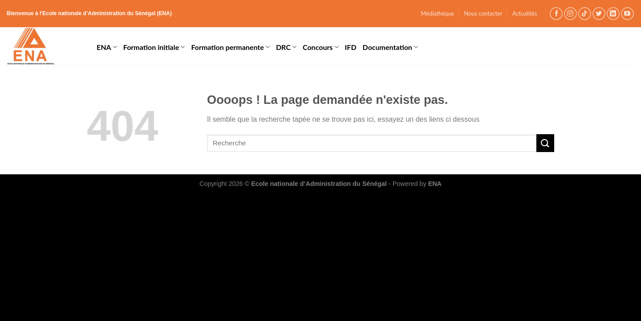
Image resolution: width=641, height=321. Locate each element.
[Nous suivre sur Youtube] (627, 13)
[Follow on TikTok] (584, 13)
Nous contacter (483, 13)
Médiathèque (437, 13)
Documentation (390, 47)
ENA (107, 47)
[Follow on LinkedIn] (613, 13)
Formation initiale (154, 47)
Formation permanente (230, 47)
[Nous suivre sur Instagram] (570, 13)
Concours (321, 47)
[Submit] (545, 143)
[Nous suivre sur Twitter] (598, 13)
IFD (351, 47)
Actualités (524, 13)
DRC (286, 47)
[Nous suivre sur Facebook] (556, 13)
